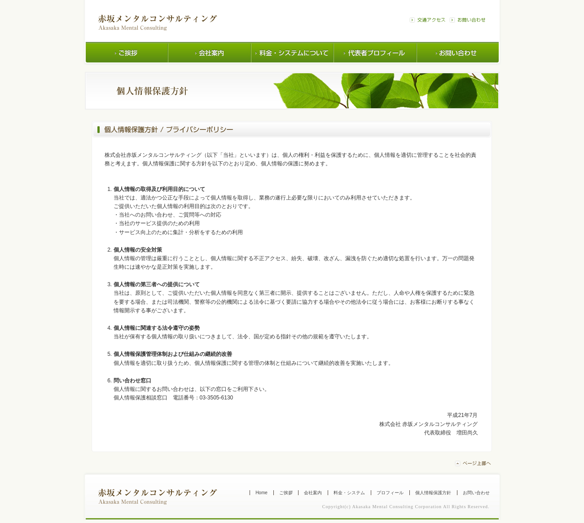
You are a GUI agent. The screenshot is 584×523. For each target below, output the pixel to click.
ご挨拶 (286, 492)
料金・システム (349, 492)
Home (261, 492)
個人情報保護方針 (433, 492)
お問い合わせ (476, 492)
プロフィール (390, 492)
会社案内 (313, 492)
